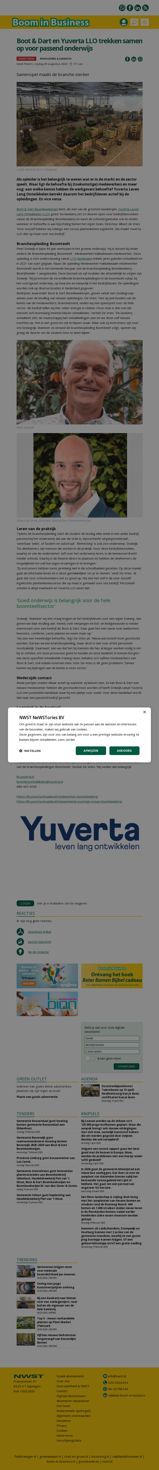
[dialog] (79, 734)
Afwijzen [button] (91, 751)
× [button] (144, 712)
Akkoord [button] (124, 751)
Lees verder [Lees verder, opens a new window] (66, 739)
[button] (30, 751)
